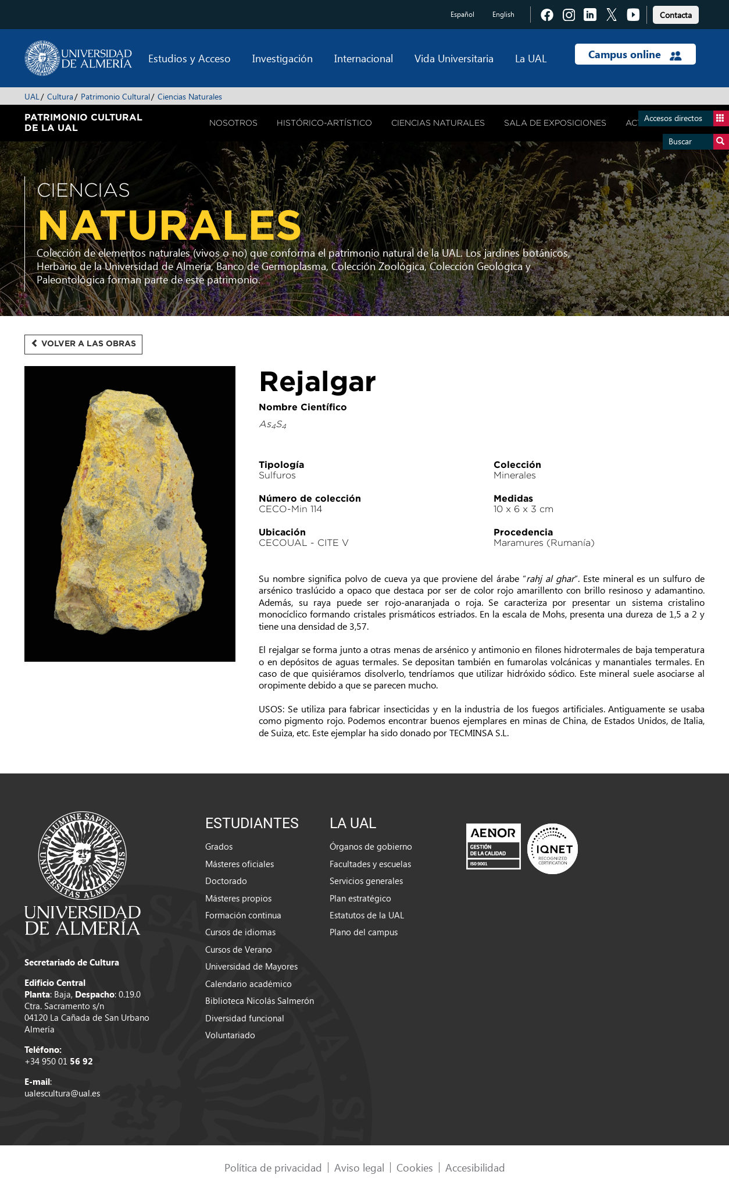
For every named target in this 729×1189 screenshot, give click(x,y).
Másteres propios (238, 898)
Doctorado (226, 880)
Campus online (635, 54)
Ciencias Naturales (190, 96)
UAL (32, 96)
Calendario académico (248, 983)
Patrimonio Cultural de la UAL (83, 122)
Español (462, 14)
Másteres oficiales (239, 863)
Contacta (676, 14)
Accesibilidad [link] (475, 1167)
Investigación (282, 58)
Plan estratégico (360, 898)
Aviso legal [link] (359, 1167)
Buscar (699, 142)
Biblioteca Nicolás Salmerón (259, 1000)
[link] (676, 13)
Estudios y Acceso (189, 58)
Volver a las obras (83, 343)
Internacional (363, 58)
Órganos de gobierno (371, 846)
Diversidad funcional (244, 1018)
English (503, 14)
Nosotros (233, 122)
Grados (219, 846)
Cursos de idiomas (240, 932)
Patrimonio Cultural (115, 96)
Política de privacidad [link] (273, 1167)
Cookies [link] (414, 1167)
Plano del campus (364, 932)
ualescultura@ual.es (62, 1093)
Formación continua (243, 915)
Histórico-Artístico (324, 122)
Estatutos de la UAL (367, 915)
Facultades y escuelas (370, 863)
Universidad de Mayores (251, 966)
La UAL (530, 58)
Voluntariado (230, 1035)
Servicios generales (366, 880)
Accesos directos (686, 118)
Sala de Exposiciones (555, 122)
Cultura (60, 96)
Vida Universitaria (454, 58)
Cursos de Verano (238, 949)
